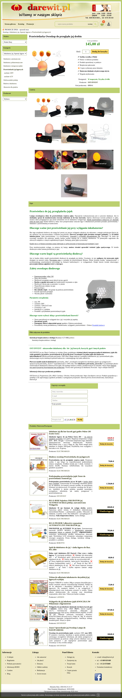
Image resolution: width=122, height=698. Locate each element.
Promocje (30, 24)
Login (108, 24)
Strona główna (10, 24)
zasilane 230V (9, 73)
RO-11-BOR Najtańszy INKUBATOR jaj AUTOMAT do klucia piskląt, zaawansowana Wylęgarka (67, 503)
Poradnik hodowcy (98, 325)
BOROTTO (60, 543)
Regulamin (10, 660)
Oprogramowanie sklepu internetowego (57, 691)
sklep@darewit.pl (108, 657)
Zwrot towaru (41, 674)
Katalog (21, 24)
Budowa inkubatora (10, 83)
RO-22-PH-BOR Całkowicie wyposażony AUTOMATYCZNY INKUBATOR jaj (65, 524)
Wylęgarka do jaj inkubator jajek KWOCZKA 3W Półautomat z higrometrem (69, 603)
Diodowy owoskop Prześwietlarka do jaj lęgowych (69, 457)
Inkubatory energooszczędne (13, 66)
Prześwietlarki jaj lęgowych (41, 32)
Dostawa (40, 664)
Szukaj (90, 24)
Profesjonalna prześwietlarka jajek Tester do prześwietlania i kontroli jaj (67, 477)
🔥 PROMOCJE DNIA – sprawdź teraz (15, 30)
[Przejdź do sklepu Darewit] (61, 11)
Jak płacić (40, 660)
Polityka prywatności (14, 664)
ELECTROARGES (63, 451)
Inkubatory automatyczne (11, 59)
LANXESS (60, 597)
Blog (8, 674)
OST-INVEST (93, 82)
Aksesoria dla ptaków (10, 87)
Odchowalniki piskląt (10, 80)
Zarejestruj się (71, 660)
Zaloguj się (70, 657)
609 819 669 (105, 660)
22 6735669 (104, 664)
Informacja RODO (13, 667)
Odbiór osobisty (42, 667)
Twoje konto (71, 664)
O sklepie (10, 657)
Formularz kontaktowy (104, 667)
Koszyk (102, 22)
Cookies (10, 670)
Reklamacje (41, 670)
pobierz (71, 338)
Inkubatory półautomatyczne (13, 62)
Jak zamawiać (41, 657)
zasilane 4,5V (8, 76)
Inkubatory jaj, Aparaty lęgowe (20, 32)
